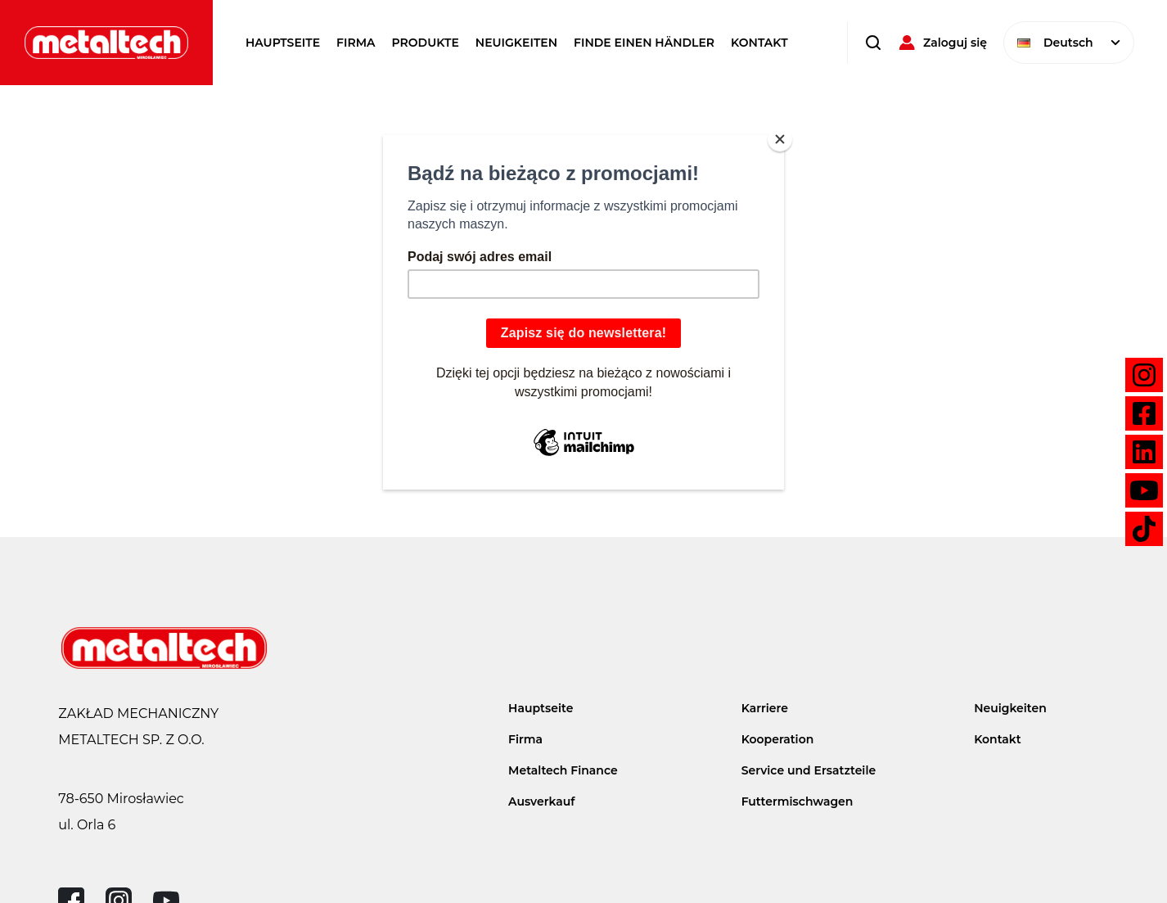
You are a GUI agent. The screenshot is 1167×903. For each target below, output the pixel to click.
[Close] (780, 139)
